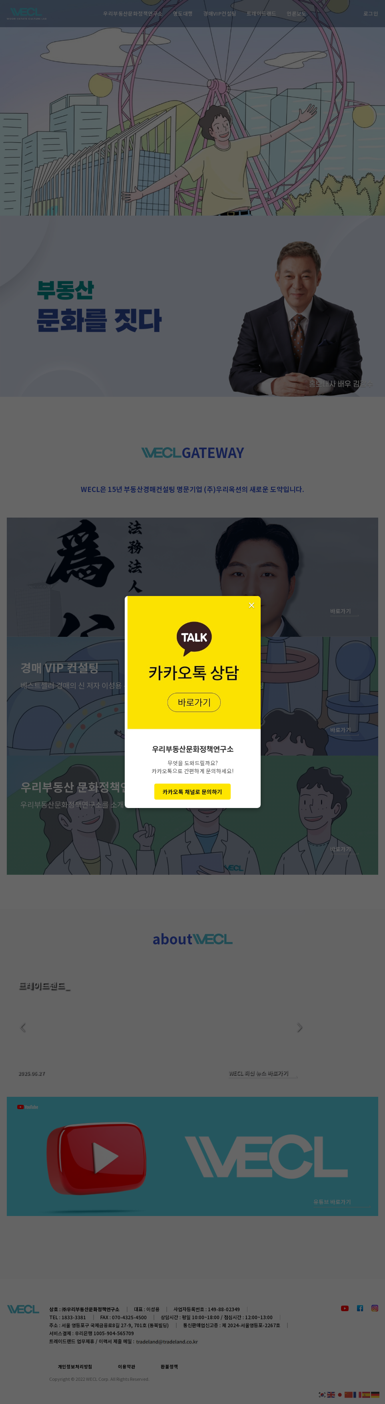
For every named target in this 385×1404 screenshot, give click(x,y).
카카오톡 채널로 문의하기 (192, 792)
